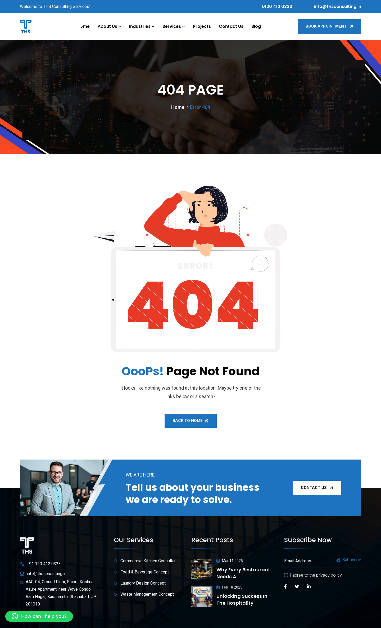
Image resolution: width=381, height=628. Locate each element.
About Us (107, 26)
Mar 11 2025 (229, 561)
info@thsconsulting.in (337, 6)
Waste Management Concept (147, 594)
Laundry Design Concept (143, 583)
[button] (39, 616)
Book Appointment (329, 26)
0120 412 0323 (277, 6)
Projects (202, 26)
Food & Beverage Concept (144, 571)
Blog (256, 26)
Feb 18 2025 (229, 587)
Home (83, 26)
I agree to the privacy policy (316, 575)
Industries (140, 26)
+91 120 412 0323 (44, 563)
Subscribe (349, 560)
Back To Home (190, 420)
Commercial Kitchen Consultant (149, 560)
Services (171, 26)
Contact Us (231, 26)
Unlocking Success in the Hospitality (241, 599)
